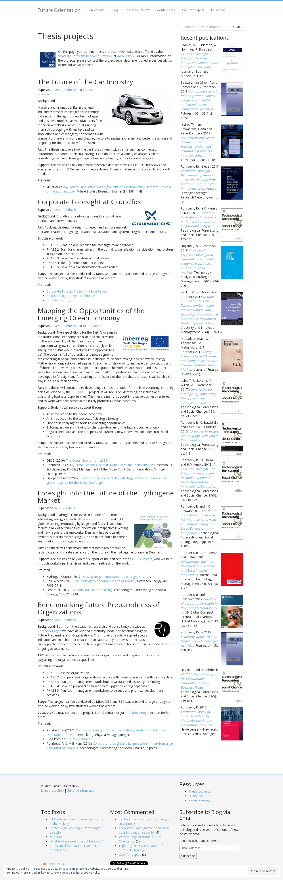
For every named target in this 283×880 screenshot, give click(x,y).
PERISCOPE (80, 392)
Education (218, 10)
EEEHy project (142, 559)
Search (238, 27)
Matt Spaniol (92, 326)
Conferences (166, 10)
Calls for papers (193, 10)
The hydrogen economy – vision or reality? (104, 581)
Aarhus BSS (125, 56)
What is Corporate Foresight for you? (76, 841)
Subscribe (188, 856)
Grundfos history (58, 300)
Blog (114, 10)
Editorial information (81, 790)
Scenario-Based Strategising (91, 590)
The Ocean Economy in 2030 (86, 460)
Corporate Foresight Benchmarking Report (76, 291)
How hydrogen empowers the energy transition (116, 576)
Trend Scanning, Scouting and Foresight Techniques (112, 465)
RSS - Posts (57, 864)
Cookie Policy (91, 872)
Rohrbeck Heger (49, 631)
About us (56, 837)
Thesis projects (199, 791)
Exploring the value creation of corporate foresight (141, 848)
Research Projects (137, 10)
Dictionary (195, 796)
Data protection (52, 790)
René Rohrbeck (65, 90)
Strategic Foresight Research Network (85, 56)
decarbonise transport (94, 519)
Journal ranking (199, 800)
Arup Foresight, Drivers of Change (70, 296)
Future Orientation (59, 10)
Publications (96, 10)
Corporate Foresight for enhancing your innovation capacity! (143, 830)
